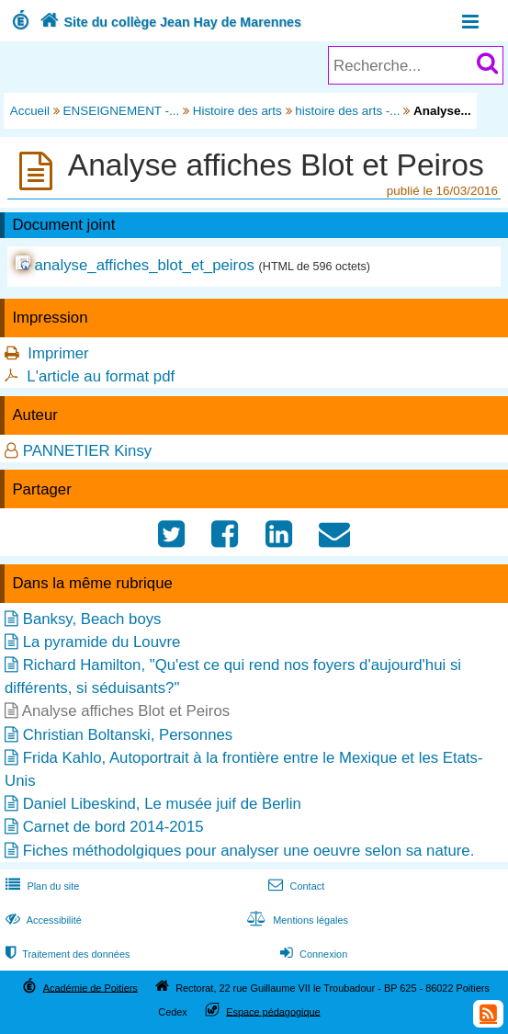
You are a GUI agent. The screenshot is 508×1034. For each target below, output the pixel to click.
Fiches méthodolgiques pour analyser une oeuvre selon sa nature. (249, 850)
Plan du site (40, 886)
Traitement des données (66, 954)
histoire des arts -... (347, 111)
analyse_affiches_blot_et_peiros (144, 265)
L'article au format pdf (101, 376)
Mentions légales (295, 920)
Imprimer (58, 353)
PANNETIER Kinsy (87, 451)
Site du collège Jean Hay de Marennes (168, 22)
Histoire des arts (237, 111)
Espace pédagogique (273, 1011)
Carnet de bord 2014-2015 (113, 826)
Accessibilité (42, 920)
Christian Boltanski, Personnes (128, 735)
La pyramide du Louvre (102, 642)
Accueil (30, 111)
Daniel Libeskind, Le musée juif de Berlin (162, 803)
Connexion (312, 954)
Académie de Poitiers (90, 987)
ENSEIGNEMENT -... (121, 111)
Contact (294, 886)
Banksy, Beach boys (92, 619)
